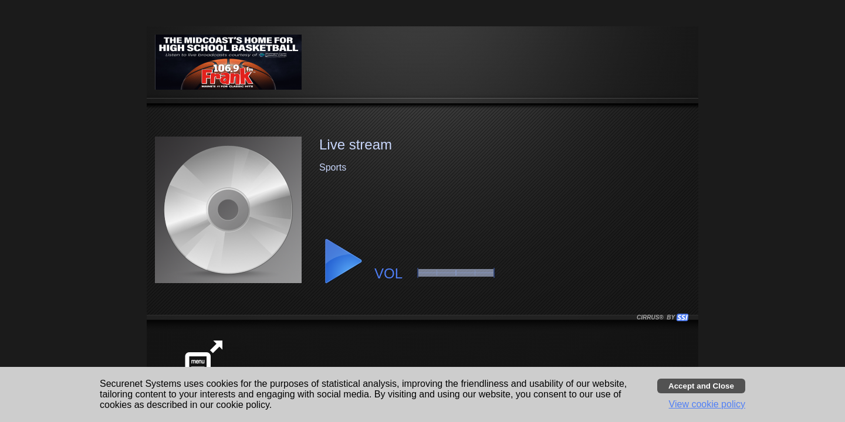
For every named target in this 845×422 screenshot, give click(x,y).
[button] (342, 261)
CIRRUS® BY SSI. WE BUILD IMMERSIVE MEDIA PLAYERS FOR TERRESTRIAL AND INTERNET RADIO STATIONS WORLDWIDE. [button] (657, 317)
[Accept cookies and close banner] (701, 386)
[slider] (456, 273)
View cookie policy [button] (707, 404)
